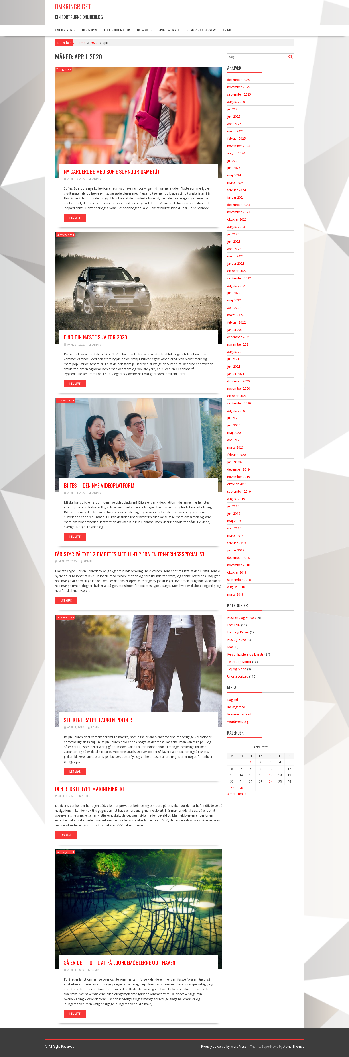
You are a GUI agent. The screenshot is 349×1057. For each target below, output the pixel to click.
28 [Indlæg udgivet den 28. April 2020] (241, 788)
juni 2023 (233, 241)
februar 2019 (236, 543)
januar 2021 (235, 374)
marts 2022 (235, 315)
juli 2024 (233, 160)
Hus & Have (89, 30)
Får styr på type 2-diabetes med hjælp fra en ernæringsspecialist (130, 554)
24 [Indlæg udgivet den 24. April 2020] (270, 781)
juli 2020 (233, 418)
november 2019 (238, 477)
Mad (230, 647)
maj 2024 (234, 175)
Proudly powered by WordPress (223, 1046)
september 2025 (239, 94)
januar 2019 (235, 550)
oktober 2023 (237, 219)
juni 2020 (233, 425)
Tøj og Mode (63, 69)
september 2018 (239, 580)
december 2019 (238, 469)
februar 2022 (236, 322)
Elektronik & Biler (117, 30)
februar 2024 (236, 190)
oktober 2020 (237, 396)
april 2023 (234, 249)
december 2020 (238, 381)
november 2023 (238, 212)
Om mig (227, 30)
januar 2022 (235, 330)
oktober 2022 (237, 271)
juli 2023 (233, 234)
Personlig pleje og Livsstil (245, 654)
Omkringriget (73, 6)
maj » (242, 794)
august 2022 (236, 285)
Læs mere (74, 218)
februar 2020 (236, 455)
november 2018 (238, 565)
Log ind (232, 699)
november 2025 (238, 87)
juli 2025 (233, 109)
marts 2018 (235, 594)
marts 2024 (235, 182)
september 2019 (239, 491)
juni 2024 (233, 168)
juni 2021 (233, 366)
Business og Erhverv (201, 30)
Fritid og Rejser (65, 400)
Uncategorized (65, 234)
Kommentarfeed (239, 714)
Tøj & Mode (144, 30)
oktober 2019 (237, 484)
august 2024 (236, 153)
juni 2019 (233, 513)
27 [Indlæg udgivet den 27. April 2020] (232, 788)
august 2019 (236, 499)
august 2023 (236, 227)
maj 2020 (234, 432)
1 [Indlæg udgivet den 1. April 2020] (251, 762)
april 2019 (234, 528)
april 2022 (234, 307)
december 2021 (238, 337)
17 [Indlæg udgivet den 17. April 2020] (270, 775)
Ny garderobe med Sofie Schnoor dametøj (111, 171)
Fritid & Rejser (65, 30)
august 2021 (236, 352)
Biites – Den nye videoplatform (99, 485)
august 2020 (236, 410)
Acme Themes (293, 1046)
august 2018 (236, 587)
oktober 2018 (237, 572)
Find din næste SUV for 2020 (95, 337)
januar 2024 (235, 197)
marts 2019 (235, 535)
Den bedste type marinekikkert (90, 789)
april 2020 (234, 440)
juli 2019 (233, 506)
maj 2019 (234, 521)
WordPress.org (238, 721)
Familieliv (233, 625)
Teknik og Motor (239, 662)
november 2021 (238, 344)
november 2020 (238, 388)
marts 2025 (235, 131)
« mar (231, 794)
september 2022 (239, 278)
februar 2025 (236, 138)
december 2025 (238, 80)
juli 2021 (233, 359)
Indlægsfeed (236, 707)
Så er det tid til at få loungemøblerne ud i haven (119, 962)
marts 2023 (235, 256)
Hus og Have (236, 639)
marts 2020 (235, 447)
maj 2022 (234, 300)
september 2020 (239, 403)
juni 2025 (233, 116)
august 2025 (236, 102)
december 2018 (238, 557)
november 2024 (238, 146)
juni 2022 (233, 293)
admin (95, 179)
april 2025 (234, 124)
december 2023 (238, 205)
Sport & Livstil (169, 30)
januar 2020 (235, 462)
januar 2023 (235, 263)
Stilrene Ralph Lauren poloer (98, 720)
